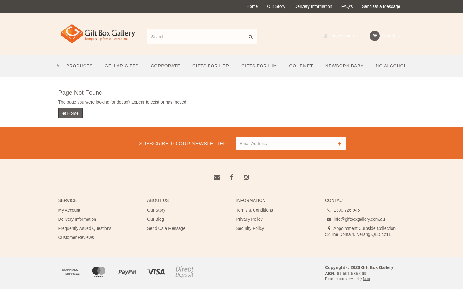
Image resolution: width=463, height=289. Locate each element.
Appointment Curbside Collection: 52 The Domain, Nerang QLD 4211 (361, 231)
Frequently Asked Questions (85, 228)
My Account (340, 36)
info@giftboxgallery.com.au (355, 219)
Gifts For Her (210, 65)
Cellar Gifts (122, 65)
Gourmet (301, 65)
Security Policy (250, 228)
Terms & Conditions (254, 210)
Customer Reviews (76, 237)
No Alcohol (391, 65)
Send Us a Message (381, 6)
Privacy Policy (249, 219)
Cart (385, 36)
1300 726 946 (342, 210)
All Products (75, 65)
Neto (366, 278)
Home (252, 6)
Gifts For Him (259, 65)
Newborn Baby (344, 65)
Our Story (276, 6)
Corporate (165, 65)
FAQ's (347, 6)
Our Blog (155, 219)
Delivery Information (313, 6)
